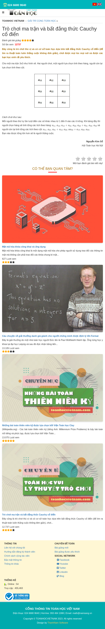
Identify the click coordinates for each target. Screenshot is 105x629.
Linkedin (62, 572)
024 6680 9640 (16, 5)
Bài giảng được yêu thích (67, 552)
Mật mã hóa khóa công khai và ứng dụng (24, 247)
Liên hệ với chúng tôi (14, 547)
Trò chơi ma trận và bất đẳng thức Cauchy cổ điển (29, 514)
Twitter (61, 568)
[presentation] (74, 125)
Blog (60, 576)
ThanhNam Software (58, 623)
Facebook (63, 560)
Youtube (62, 564)
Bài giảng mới (61, 547)
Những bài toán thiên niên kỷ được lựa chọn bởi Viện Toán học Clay (38, 425)
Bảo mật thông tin (13, 560)
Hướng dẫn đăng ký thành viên (19, 552)
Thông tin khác (11, 564)
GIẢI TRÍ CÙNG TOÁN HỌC (42, 21)
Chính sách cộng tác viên (17, 556)
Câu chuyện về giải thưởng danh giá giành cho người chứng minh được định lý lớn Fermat (50, 336)
